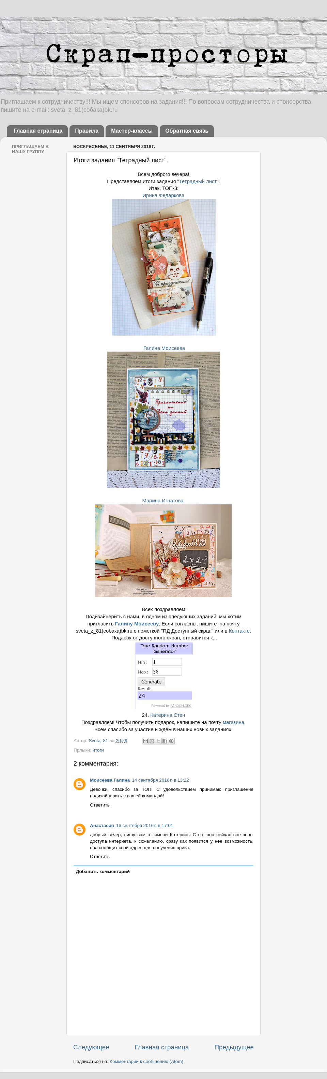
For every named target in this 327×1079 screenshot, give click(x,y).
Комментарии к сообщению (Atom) (146, 1061)
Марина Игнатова (162, 500)
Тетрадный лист (198, 181)
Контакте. (240, 631)
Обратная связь (186, 131)
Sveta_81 (99, 740)
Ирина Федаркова (163, 195)
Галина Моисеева (164, 348)
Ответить (100, 805)
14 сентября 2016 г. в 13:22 (160, 780)
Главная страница (38, 131)
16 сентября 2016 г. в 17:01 (144, 825)
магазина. (234, 722)
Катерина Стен (167, 715)
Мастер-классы (132, 131)
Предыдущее (234, 1047)
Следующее (91, 1047)
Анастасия (102, 825)
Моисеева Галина (110, 780)
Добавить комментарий (103, 871)
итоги (98, 750)
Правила (86, 131)
